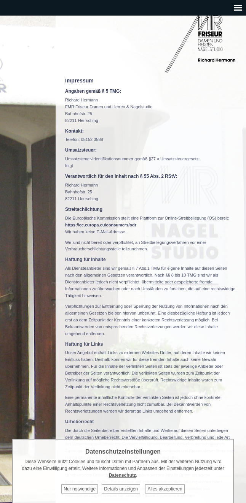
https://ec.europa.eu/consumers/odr (100, 225)
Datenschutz (122, 475)
